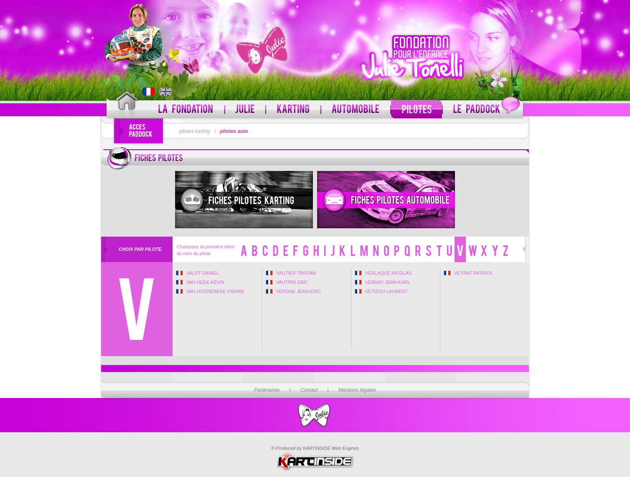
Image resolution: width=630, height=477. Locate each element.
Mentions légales (357, 390)
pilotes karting (194, 131)
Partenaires (266, 390)
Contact (309, 390)
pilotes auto (234, 131)
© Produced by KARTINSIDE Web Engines (315, 448)
